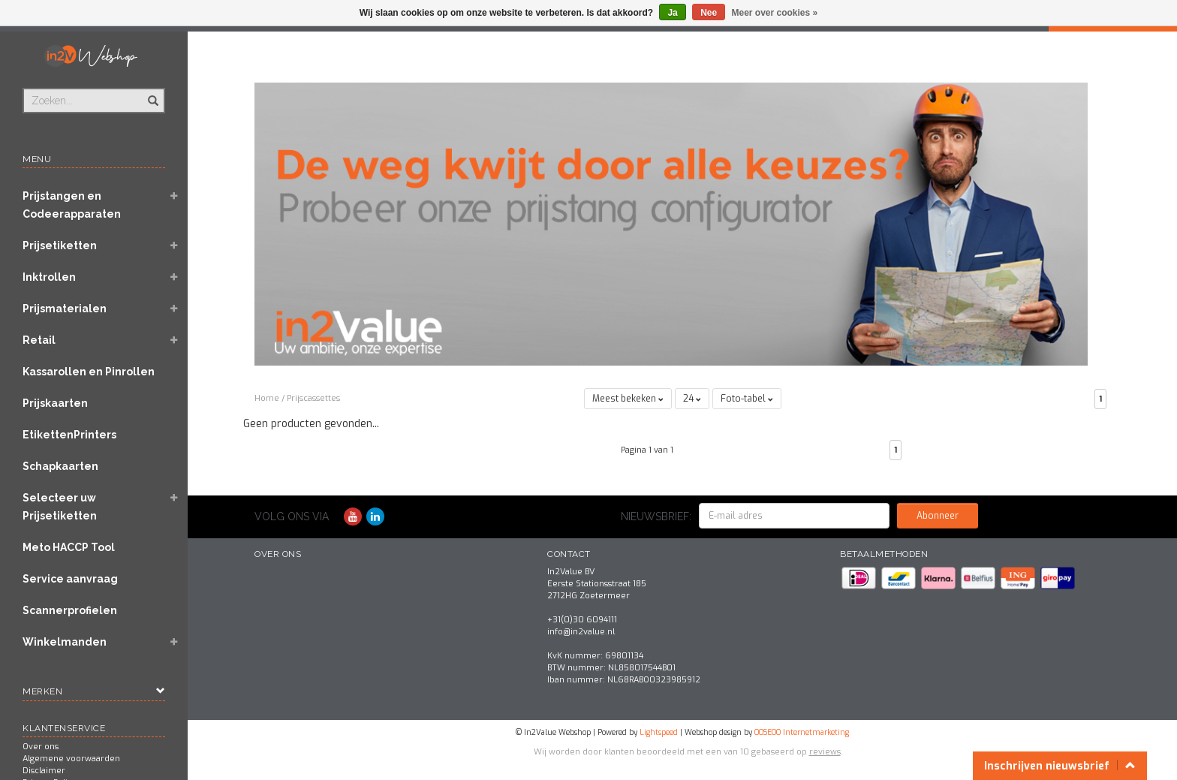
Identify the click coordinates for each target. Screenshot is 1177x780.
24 (692, 399)
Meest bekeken (628, 399)
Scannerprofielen (70, 610)
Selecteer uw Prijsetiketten (60, 507)
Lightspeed (659, 732)
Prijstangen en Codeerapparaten (72, 205)
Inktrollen (49, 277)
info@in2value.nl (581, 631)
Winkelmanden (65, 642)
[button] (173, 197)
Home (266, 398)
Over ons (41, 746)
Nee (708, 13)
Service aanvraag (70, 579)
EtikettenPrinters (69, 435)
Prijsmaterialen (65, 309)
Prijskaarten (55, 403)
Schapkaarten (60, 466)
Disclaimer (44, 770)
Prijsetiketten (60, 245)
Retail (39, 340)
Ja (672, 13)
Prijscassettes (313, 398)
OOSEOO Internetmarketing (801, 732)
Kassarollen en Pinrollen (89, 372)
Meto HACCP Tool (69, 547)
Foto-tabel (747, 399)
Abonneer (938, 516)
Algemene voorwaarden (71, 758)
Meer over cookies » (775, 13)
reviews (825, 751)
